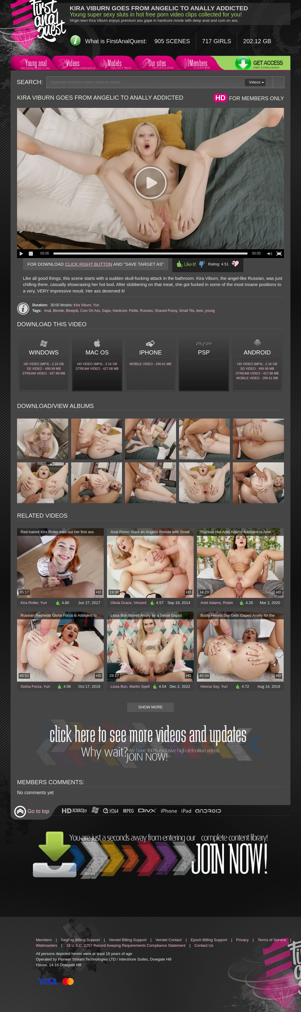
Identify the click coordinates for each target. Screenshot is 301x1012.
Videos (74, 64)
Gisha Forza (31, 686)
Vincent (140, 602)
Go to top (31, 812)
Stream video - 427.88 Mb (43, 373)
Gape (106, 311)
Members (198, 64)
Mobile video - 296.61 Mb (150, 364)
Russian (146, 311)
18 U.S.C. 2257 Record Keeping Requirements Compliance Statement (125, 945)
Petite (133, 311)
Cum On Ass (90, 311)
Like (186, 264)
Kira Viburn (82, 305)
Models (115, 64)
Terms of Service (272, 940)
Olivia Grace (121, 602)
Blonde (58, 311)
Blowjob (72, 311)
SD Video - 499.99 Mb (44, 368)
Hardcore (120, 311)
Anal (47, 311)
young (210, 311)
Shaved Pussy (166, 311)
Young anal (35, 64)
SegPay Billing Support (80, 940)
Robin (228, 602)
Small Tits (186, 311)
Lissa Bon (119, 686)
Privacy (242, 940)
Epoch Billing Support (209, 940)
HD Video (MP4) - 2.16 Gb (44, 364)
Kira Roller (29, 602)
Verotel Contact (168, 940)
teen (199, 311)
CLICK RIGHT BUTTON (88, 264)
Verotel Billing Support (127, 940)
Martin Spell (139, 686)
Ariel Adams (210, 602)
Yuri (96, 305)
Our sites (157, 64)
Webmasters (46, 945)
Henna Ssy (209, 686)
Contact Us (203, 945)
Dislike (202, 264)
